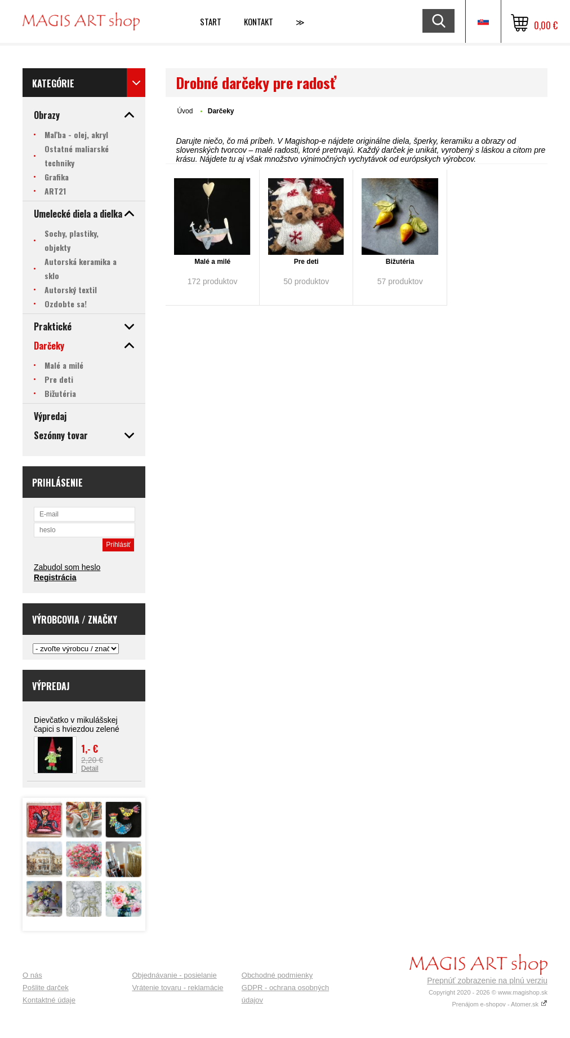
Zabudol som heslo (67, 567)
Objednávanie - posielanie (174, 975)
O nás (32, 975)
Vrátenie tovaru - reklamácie (177, 987)
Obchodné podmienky (277, 975)
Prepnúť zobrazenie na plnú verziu (487, 980)
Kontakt (258, 21)
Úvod (185, 111)
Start (210, 21)
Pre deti (306, 262)
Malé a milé (212, 262)
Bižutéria (400, 262)
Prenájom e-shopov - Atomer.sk (499, 1004)
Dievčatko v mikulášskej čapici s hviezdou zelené (76, 724)
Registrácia (55, 577)
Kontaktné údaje (49, 1000)
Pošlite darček (46, 987)
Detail (90, 768)
